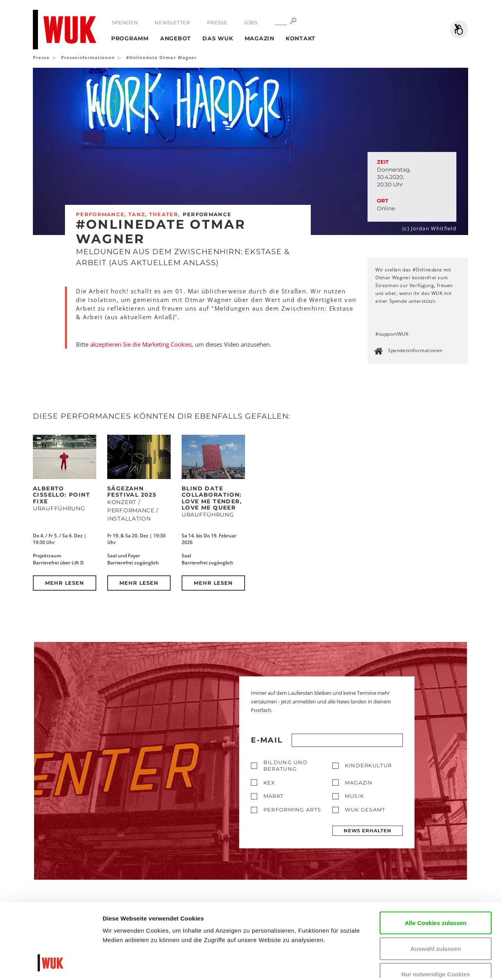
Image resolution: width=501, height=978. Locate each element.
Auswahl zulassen (435, 880)
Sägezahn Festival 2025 (131, 491)
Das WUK (217, 38)
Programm (130, 38)
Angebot (175, 38)
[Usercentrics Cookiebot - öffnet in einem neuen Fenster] (50, 963)
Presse (217, 22)
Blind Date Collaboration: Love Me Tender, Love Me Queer (212, 498)
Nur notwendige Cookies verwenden (435, 910)
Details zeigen (122, 962)
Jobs (250, 22)
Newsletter (172, 22)
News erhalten (367, 830)
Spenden (125, 22)
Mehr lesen (65, 583)
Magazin (259, 38)
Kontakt (300, 38)
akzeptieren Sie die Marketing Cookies (141, 344)
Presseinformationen (88, 57)
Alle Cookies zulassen (436, 854)
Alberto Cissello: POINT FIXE (61, 495)
